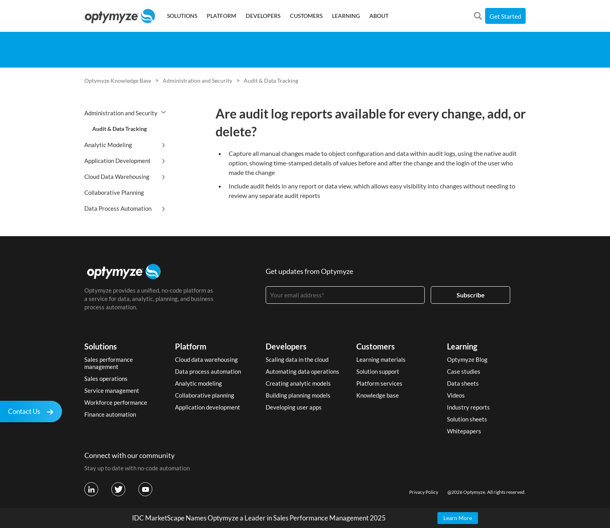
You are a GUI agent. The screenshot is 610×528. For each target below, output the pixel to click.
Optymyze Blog (467, 359)
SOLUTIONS (182, 15)
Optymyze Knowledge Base (117, 80)
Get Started (505, 16)
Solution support (377, 371)
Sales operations (106, 378)
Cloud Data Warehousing (117, 176)
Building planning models (298, 395)
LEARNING (346, 15)
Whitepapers (464, 431)
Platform (190, 346)
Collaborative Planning (114, 192)
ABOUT (379, 15)
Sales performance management (108, 363)
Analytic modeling (198, 383)
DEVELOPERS (263, 15)
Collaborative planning (204, 395)
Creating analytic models (298, 383)
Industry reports (468, 407)
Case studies (463, 371)
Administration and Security (197, 80)
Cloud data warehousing (206, 359)
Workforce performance (115, 402)
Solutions (100, 346)
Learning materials (381, 359)
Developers (286, 346)
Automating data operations (302, 371)
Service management (111, 390)
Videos (456, 395)
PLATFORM (221, 15)
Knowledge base (377, 395)
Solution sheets (467, 419)
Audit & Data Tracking (271, 80)
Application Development (117, 160)
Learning (462, 346)
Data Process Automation (118, 208)
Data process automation (208, 371)
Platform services (379, 383)
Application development (207, 407)
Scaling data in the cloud (297, 359)
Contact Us (33, 412)
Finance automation (110, 414)
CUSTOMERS (306, 15)
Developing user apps (294, 407)
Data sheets (463, 383)
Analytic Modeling (108, 144)
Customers (375, 346)
